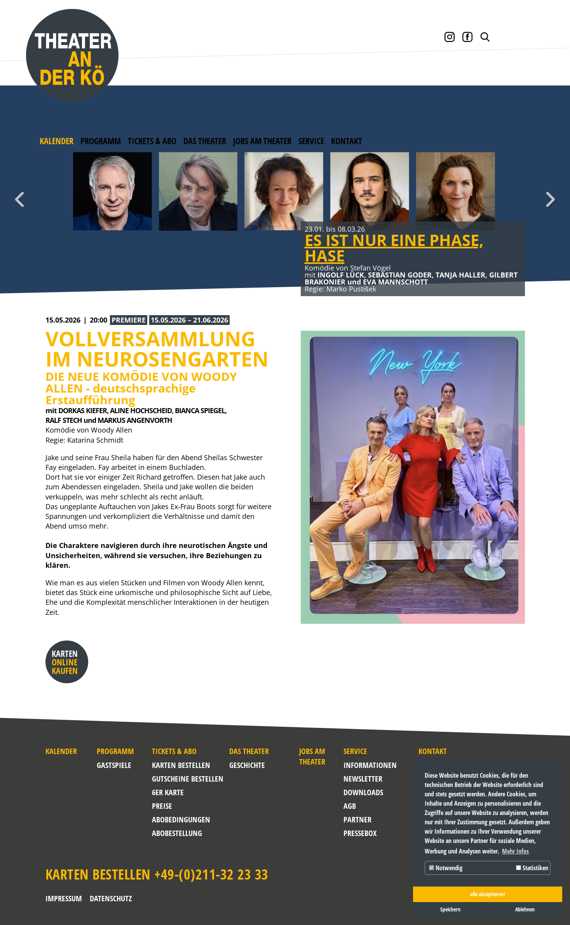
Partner (357, 819)
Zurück (19, 199)
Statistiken (532, 868)
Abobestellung (177, 833)
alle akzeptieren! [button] (487, 894)
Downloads (361, 792)
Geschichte (247, 765)
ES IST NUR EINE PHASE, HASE (394, 247)
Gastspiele (114, 765)
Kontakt (346, 141)
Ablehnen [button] (525, 909)
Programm (100, 141)
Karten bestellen (181, 765)
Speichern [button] (450, 909)
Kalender (56, 141)
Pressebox (360, 833)
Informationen (361, 765)
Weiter (550, 199)
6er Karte (168, 792)
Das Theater (204, 141)
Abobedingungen (181, 819)
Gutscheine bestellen (187, 778)
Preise (162, 806)
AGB (349, 806)
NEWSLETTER (361, 778)
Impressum (63, 898)
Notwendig (445, 868)
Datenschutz (111, 898)
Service (311, 141)
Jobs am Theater (262, 141)
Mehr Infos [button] (515, 851)
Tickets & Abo (152, 141)
